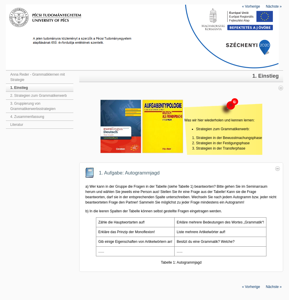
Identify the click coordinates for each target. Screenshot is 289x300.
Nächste (274, 6)
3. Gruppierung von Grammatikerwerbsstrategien (32, 106)
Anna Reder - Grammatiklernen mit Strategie (37, 77)
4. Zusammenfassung (27, 117)
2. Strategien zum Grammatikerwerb (38, 96)
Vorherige (251, 6)
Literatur (16, 125)
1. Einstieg (19, 88)
